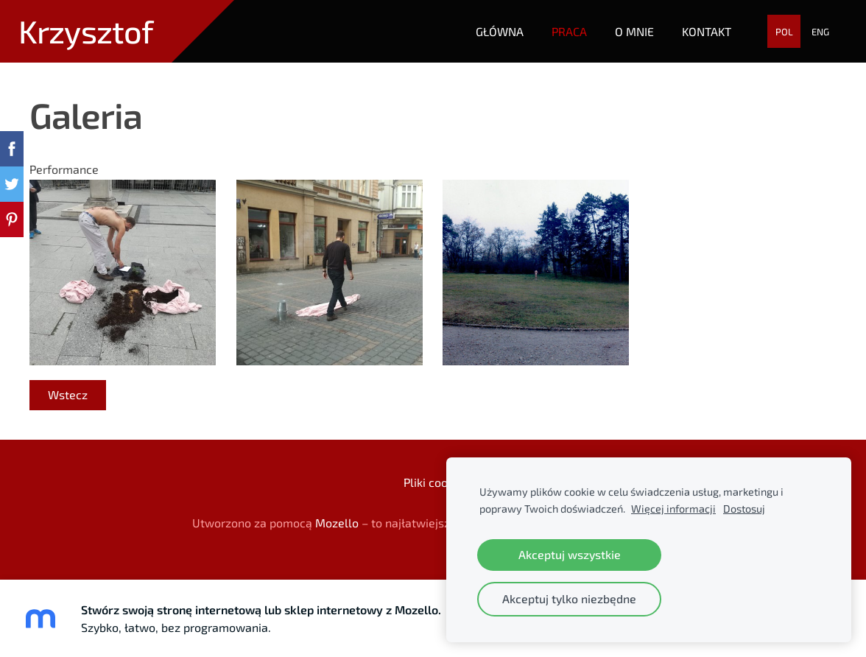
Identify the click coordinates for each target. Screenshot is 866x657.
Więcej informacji (673, 508)
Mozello (337, 523)
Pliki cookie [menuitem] (433, 482)
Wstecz (68, 394)
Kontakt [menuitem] (706, 31)
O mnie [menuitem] (634, 31)
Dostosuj (744, 508)
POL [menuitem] (784, 32)
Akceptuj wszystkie (569, 554)
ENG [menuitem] (820, 32)
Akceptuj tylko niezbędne (569, 598)
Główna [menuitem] (500, 31)
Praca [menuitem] (569, 31)
